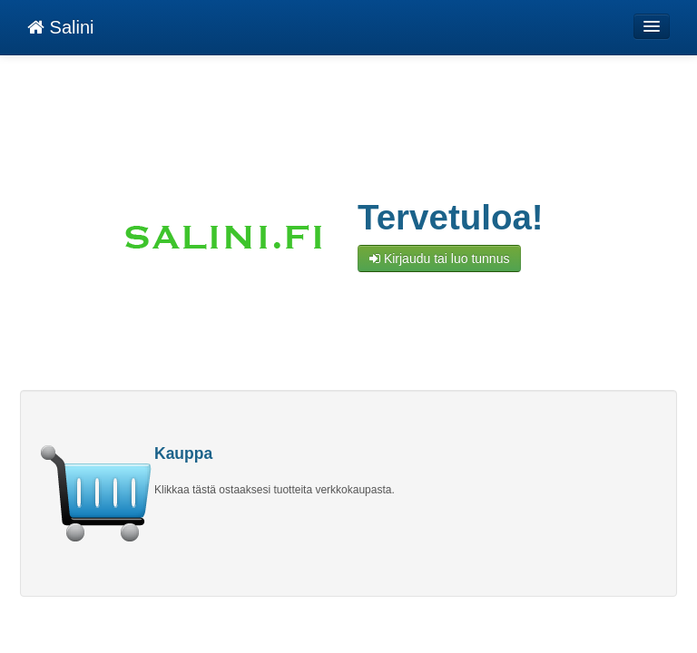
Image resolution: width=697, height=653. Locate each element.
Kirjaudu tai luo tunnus (439, 258)
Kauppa (183, 453)
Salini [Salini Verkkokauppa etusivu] (60, 27)
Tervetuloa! (451, 218)
